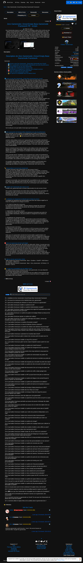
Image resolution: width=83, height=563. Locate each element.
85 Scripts (69, 545)
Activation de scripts (13, 551)
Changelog (14, 549)
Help (28, 2)
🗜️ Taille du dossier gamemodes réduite (18, 72)
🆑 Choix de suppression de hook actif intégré (20, 70)
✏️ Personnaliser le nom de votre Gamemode (19, 66)
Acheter (33, 15)
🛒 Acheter (67, 28)
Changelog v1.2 (22, 15)
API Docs (17, 2)
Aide (14, 545)
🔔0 (71, 2)
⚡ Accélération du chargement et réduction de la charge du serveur (25, 69)
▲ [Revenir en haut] (41, 538)
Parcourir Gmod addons (14, 547)
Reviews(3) (33, 12)
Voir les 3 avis (28, 507)
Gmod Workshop (41, 547)
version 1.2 (76, 52)
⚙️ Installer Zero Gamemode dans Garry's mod (20, 67)
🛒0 (68, 2)
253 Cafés (69, 548)
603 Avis (69, 547)
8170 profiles (69, 551)
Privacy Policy (60, 560)
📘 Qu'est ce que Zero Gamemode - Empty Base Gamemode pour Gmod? (27, 63)
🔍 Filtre (7, 294)
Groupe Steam (41, 545)
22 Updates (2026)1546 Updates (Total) (69, 553)
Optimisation (63, 67)
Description (10, 12)
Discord (32, 2)
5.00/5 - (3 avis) (62, 24)
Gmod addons (75, 55)
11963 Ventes (69, 549)
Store (5, 7)
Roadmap (23, 2)
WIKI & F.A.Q (21, 12)
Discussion (45, 12)
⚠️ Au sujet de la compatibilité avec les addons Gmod (22, 73)
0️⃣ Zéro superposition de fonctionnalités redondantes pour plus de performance (28, 65)
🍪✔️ (80, 559)
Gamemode (69, 67)
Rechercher (37, 2)
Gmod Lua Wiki (41, 548)
